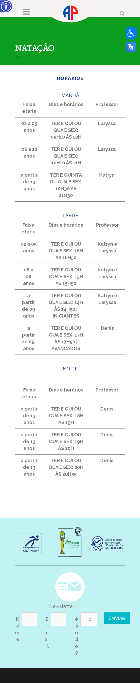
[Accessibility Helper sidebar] (6, 6)
